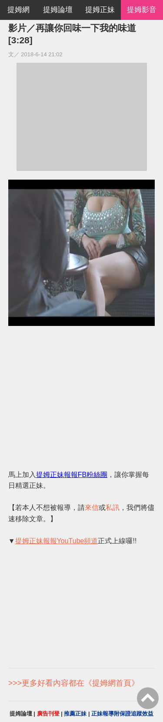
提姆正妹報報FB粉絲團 (71, 474)
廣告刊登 (48, 713)
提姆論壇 (58, 10)
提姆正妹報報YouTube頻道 (56, 541)
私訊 (113, 507)
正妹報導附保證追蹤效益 (122, 713)
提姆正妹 (100, 10)
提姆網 (18, 10)
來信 (92, 507)
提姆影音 (141, 10)
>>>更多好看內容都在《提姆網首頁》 (74, 683)
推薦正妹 (75, 713)
